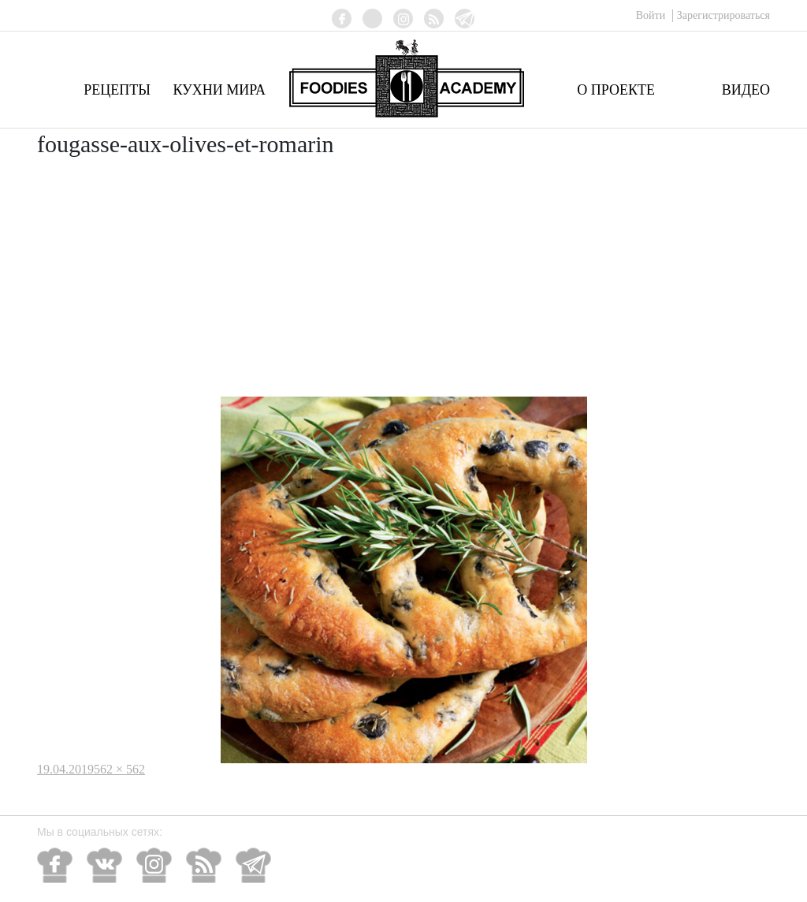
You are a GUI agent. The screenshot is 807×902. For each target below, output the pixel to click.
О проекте (616, 90)
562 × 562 (119, 769)
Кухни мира (219, 90)
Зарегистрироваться (723, 15)
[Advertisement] (403, 278)
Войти (652, 15)
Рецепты (117, 90)
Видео (746, 90)
